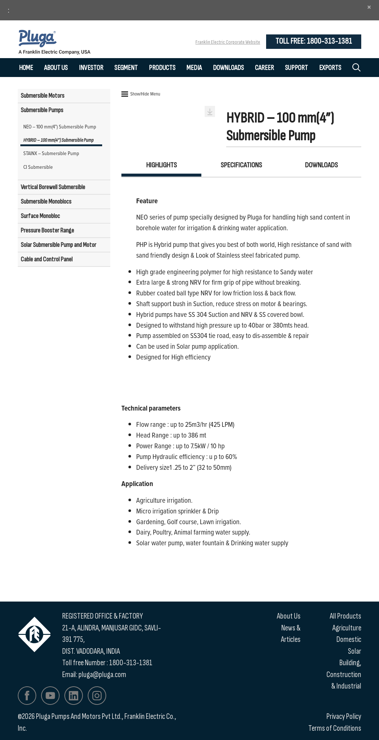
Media (194, 68)
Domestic (348, 639)
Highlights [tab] (161, 165)
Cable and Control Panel (47, 259)
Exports (330, 68)
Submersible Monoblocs (46, 201)
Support (296, 68)
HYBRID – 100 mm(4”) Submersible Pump (58, 140)
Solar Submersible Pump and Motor (58, 245)
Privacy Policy (343, 716)
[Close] (369, 7)
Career (264, 68)
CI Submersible (38, 166)
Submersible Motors (42, 96)
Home (26, 68)
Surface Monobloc (40, 216)
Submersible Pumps (42, 110)
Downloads (228, 68)
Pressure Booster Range (47, 230)
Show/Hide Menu (140, 93)
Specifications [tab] (241, 165)
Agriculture (346, 628)
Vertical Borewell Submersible (53, 187)
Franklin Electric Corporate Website (227, 42)
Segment (126, 68)
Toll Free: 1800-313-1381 (313, 41)
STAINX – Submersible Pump (51, 153)
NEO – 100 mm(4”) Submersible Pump (59, 126)
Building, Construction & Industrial (343, 674)
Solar (354, 651)
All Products (345, 616)
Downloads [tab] (321, 165)
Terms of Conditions (334, 728)
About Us (56, 68)
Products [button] (162, 68)
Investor (91, 68)
